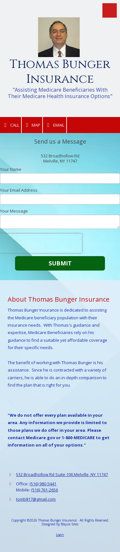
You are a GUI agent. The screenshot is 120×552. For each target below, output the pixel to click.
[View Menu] (109, 10)
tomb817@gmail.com (36, 499)
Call (10, 125)
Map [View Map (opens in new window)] (32, 125)
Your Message (14, 210)
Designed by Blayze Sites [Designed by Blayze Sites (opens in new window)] (60, 524)
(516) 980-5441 (42, 484)
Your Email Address (18, 190)
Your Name (10, 169)
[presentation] (41, 243)
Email (54, 125)
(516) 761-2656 (44, 490)
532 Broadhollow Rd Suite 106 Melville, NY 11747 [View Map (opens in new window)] (62, 474)
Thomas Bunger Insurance (60, 71)
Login (60, 534)
